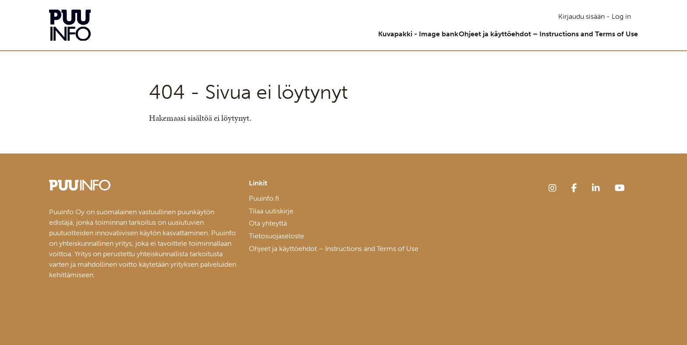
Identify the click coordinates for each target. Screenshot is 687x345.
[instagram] (552, 188)
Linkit (258, 183)
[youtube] (620, 188)
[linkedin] (596, 188)
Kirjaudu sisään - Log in (594, 16)
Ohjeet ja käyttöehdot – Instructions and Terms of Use (541, 34)
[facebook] (574, 188)
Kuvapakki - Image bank (398, 34)
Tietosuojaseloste (276, 236)
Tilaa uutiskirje (271, 211)
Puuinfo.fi (264, 198)
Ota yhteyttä (268, 223)
